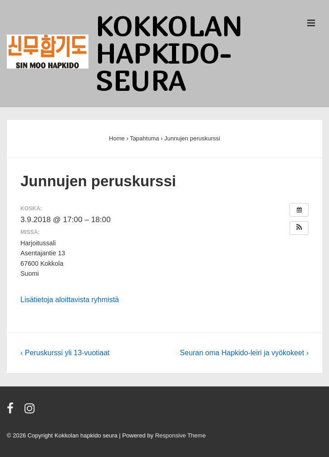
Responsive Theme (180, 435)
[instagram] (31, 411)
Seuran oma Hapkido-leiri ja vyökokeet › (244, 353)
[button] (299, 228)
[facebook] (12, 411)
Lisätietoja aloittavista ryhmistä (69, 299)
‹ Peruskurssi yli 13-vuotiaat (65, 353)
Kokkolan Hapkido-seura (169, 53)
